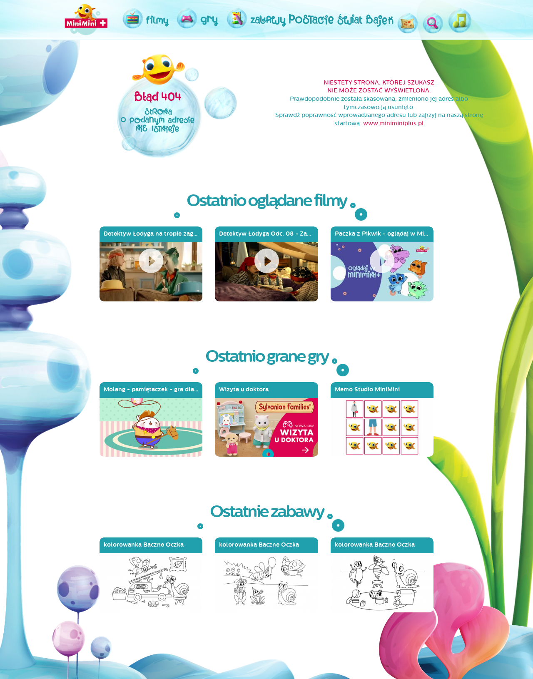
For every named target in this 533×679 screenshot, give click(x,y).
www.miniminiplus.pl (393, 123)
